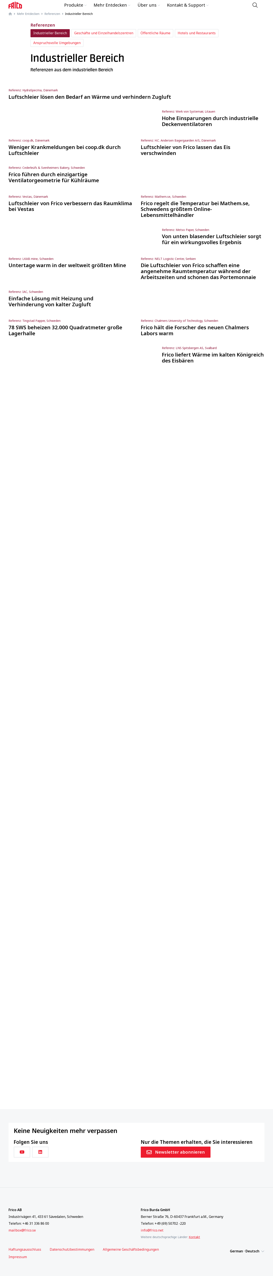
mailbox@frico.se (22, 1230)
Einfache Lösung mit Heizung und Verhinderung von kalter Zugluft (51, 301)
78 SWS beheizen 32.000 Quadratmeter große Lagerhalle (65, 330)
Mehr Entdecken (112, 5)
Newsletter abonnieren (176, 1152)
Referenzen (52, 14)
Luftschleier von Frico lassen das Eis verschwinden (185, 150)
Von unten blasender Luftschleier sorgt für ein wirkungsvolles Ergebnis (211, 239)
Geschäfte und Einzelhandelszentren (103, 33)
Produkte (75, 5)
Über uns (149, 5)
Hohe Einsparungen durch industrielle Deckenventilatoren (210, 121)
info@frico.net (152, 1230)
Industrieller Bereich (50, 33)
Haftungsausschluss (25, 1249)
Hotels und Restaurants (197, 33)
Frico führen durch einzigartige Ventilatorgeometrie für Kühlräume (54, 177)
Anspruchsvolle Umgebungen (57, 42)
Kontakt (194, 1237)
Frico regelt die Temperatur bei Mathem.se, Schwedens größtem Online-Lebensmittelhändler (195, 209)
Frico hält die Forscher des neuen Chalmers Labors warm (195, 330)
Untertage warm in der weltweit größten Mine (67, 265)
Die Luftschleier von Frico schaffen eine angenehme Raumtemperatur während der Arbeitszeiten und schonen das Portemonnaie (198, 271)
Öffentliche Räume (155, 33)
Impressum (18, 1257)
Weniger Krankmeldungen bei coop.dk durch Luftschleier (65, 150)
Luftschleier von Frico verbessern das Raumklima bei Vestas (70, 206)
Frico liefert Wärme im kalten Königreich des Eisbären (213, 357)
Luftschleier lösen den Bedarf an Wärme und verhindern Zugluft (90, 97)
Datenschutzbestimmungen (72, 1249)
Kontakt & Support (188, 5)
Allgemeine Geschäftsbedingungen (131, 1249)
